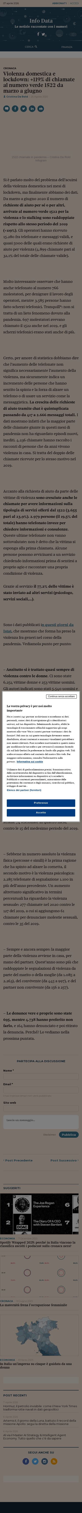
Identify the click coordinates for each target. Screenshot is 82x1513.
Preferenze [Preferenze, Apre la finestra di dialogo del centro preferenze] (41, 803)
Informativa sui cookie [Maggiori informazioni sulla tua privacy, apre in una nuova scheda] (30, 761)
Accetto (41, 812)
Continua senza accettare (61, 696)
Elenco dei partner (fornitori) (24, 790)
